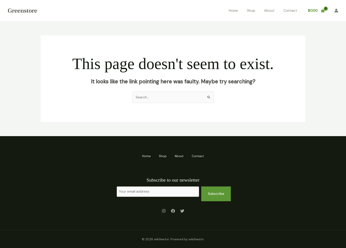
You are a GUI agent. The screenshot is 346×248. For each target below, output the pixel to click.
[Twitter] (182, 211)
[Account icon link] (336, 11)
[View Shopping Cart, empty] (316, 10)
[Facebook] (173, 211)
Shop (251, 10)
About (269, 10)
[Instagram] (164, 211)
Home (233, 10)
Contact (290, 10)
